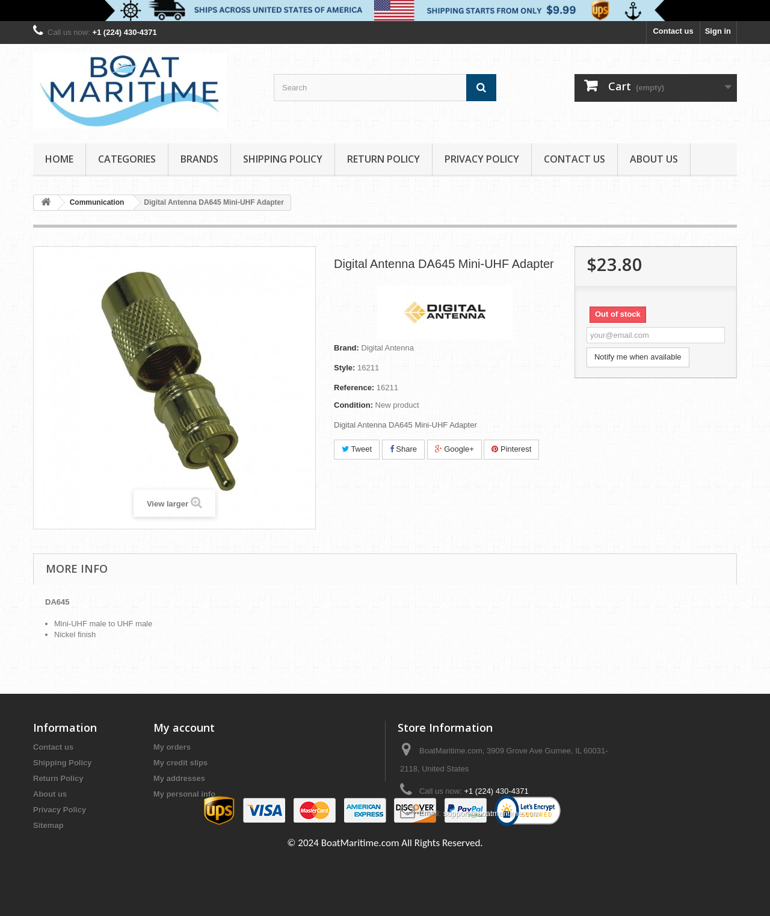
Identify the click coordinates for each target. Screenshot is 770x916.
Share (403, 448)
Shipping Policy (282, 159)
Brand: (346, 347)
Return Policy (383, 159)
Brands (199, 159)
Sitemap (48, 825)
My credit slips (180, 762)
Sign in (718, 31)
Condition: (353, 405)
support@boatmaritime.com (491, 813)
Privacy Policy (482, 159)
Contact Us (574, 159)
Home (59, 159)
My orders (172, 747)
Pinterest (511, 448)
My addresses (179, 778)
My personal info (184, 794)
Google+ (454, 448)
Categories (127, 159)
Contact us (673, 31)
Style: (344, 367)
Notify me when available (638, 356)
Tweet (357, 448)
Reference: (354, 387)
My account (184, 727)
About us (654, 159)
